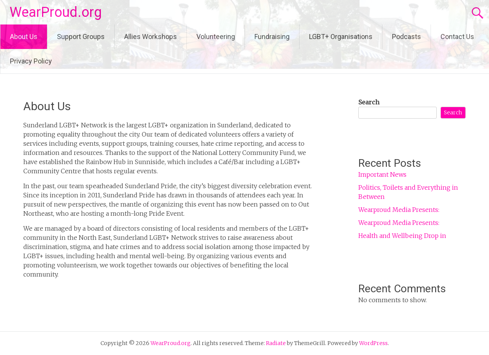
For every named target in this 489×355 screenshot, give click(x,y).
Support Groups (81, 37)
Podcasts (406, 37)
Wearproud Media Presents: (398, 209)
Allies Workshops (150, 37)
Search (368, 102)
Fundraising (272, 37)
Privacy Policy (31, 61)
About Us (23, 37)
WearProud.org (56, 12)
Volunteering (215, 37)
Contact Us (457, 37)
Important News (382, 174)
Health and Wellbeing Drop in (402, 235)
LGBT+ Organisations (340, 37)
